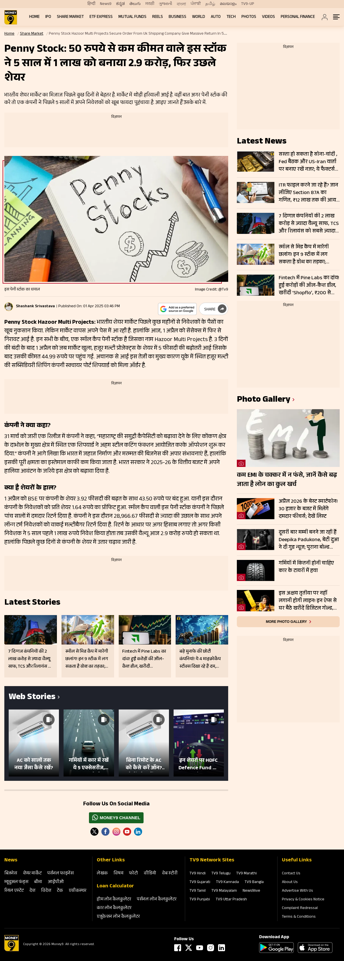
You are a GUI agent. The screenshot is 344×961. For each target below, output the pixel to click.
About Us (290, 882)
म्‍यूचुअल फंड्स (16, 882)
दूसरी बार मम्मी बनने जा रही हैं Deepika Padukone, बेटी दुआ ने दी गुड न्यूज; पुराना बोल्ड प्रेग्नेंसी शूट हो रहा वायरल (309, 540)
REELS (157, 17)
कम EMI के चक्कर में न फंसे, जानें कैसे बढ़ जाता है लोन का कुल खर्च (287, 480)
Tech (231, 17)
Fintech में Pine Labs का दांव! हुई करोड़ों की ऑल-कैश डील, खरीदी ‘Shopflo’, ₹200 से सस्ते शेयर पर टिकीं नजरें (309, 286)
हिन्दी (91, 4)
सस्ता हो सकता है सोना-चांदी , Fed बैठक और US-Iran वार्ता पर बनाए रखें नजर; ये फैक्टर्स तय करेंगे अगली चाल (308, 162)
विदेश (46, 891)
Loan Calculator (115, 886)
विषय (118, 874)
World (198, 17)
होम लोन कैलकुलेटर (114, 900)
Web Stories (32, 697)
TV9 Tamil (197, 891)
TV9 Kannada (227, 882)
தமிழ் (210, 4)
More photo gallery (286, 622)
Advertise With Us (297, 891)
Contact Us (291, 873)
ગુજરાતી (165, 4)
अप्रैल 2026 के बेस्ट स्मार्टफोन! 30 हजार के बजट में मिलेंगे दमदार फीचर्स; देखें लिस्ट (308, 509)
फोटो (133, 874)
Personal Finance (298, 17)
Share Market (70, 17)
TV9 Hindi (197, 873)
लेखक (102, 874)
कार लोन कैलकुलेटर (114, 908)
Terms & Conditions (299, 917)
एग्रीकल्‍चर (77, 891)
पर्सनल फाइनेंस (60, 874)
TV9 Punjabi (199, 899)
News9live (251, 891)
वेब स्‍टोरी (170, 874)
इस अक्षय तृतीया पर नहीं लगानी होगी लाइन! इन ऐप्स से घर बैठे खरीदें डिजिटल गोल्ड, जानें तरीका (308, 601)
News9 (105, 4)
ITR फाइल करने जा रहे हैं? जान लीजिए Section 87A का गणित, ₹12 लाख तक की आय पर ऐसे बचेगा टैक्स (308, 193)
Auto (216, 17)
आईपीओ (56, 882)
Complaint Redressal (300, 908)
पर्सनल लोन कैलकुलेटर (156, 900)
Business (177, 17)
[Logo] (11, 950)
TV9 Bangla (254, 882)
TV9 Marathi (246, 873)
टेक (60, 891)
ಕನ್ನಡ (120, 4)
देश (32, 891)
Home (34, 17)
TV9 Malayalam (224, 891)
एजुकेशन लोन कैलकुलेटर (118, 917)
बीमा (38, 882)
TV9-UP (247, 4)
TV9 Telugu (220, 873)
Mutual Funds (132, 17)
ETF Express (101, 17)
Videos (268, 17)
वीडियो (150, 874)
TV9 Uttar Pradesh (231, 899)
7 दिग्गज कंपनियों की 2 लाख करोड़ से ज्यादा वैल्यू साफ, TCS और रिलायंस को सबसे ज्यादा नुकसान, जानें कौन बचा (309, 224)
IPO (48, 17)
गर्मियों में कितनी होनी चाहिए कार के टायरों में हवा (306, 567)
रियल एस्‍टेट (14, 891)
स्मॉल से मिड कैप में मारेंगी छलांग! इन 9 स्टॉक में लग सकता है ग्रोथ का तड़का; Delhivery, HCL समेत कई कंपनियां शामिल (304, 255)
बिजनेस (10, 874)
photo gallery (263, 400)
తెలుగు (135, 4)
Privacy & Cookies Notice (303, 899)
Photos (248, 17)
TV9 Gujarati (199, 882)
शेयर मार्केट (32, 874)
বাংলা (181, 4)
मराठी (149, 4)
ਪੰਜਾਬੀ (196, 4)
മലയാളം (228, 4)
